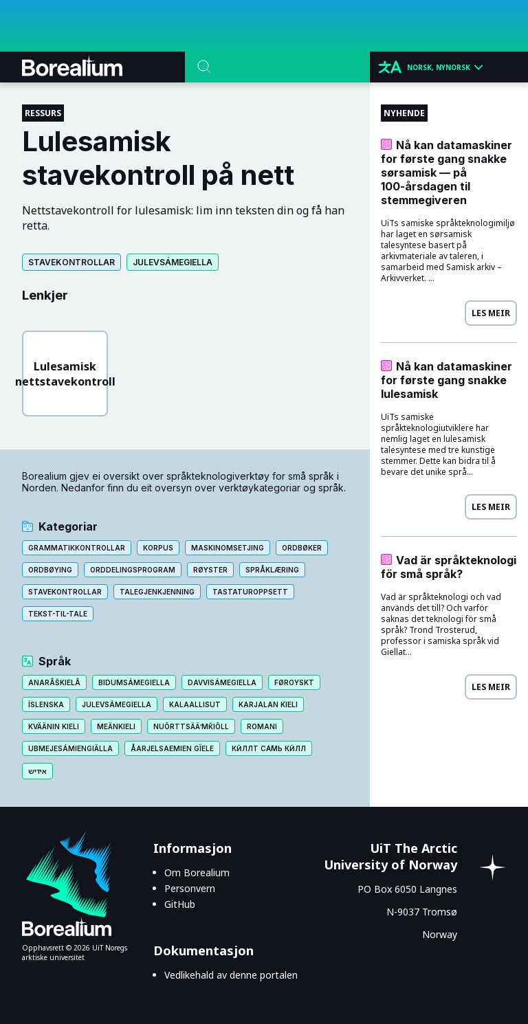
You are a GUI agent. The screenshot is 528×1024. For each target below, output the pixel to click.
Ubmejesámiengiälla (70, 748)
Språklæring (272, 570)
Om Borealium (197, 872)
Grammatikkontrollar (76, 548)
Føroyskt (294, 682)
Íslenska (46, 704)
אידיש (37, 771)
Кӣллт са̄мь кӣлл (269, 748)
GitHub (179, 904)
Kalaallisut (195, 704)
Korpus (158, 548)
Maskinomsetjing (227, 548)
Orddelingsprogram (132, 570)
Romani (262, 726)
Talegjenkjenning (157, 592)
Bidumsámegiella (134, 682)
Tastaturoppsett (250, 592)
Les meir (491, 313)
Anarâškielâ (54, 682)
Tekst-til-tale (57, 614)
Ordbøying (50, 570)
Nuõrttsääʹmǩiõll (191, 726)
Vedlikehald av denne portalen (231, 974)
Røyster (210, 570)
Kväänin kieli (53, 726)
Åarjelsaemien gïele (172, 748)
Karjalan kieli (268, 704)
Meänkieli (116, 726)
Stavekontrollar (71, 262)
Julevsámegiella (172, 262)
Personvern (189, 888)
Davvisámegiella (222, 682)
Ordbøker (302, 548)
